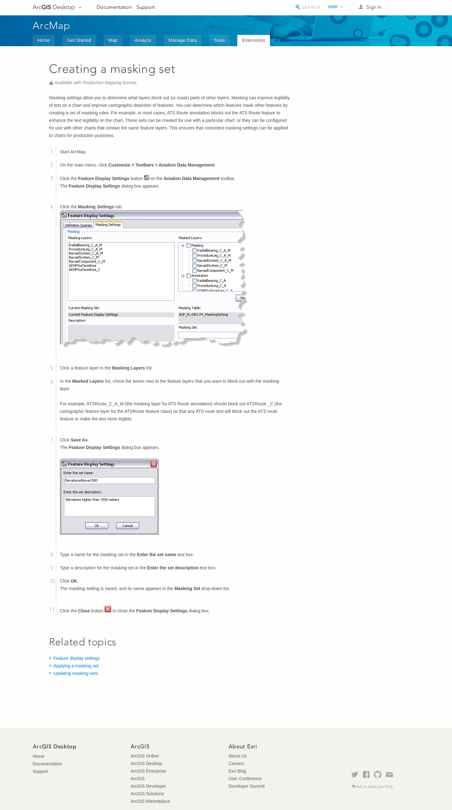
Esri (406, 7)
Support (146, 7)
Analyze (143, 40)
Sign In (374, 7)
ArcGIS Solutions (147, 793)
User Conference (245, 778)
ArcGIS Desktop (146, 763)
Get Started (79, 40)
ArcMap (52, 25)
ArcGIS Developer (148, 786)
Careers (236, 763)
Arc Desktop (54, 7)
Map (112, 40)
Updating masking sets (75, 673)
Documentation (114, 7)
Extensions (253, 40)
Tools (219, 40)
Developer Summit (247, 786)
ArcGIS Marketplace (150, 801)
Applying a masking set (76, 665)
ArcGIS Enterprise (148, 771)
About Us (238, 755)
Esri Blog (237, 771)
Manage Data (183, 40)
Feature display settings (76, 658)
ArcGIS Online (145, 755)
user (333, 6)
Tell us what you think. (375, 787)
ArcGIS (138, 778)
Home (43, 40)
